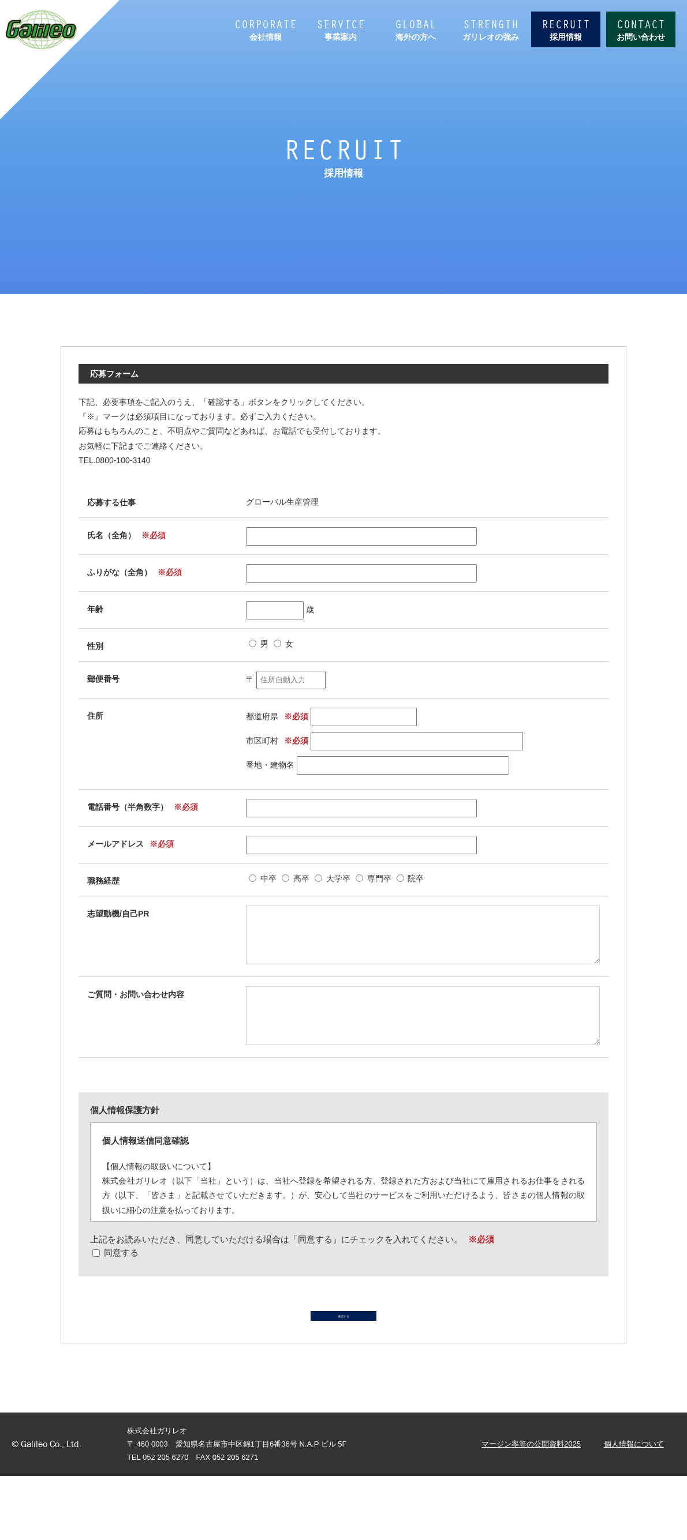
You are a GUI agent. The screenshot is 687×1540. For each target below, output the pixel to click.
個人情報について (634, 1508)
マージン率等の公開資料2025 (531, 1508)
